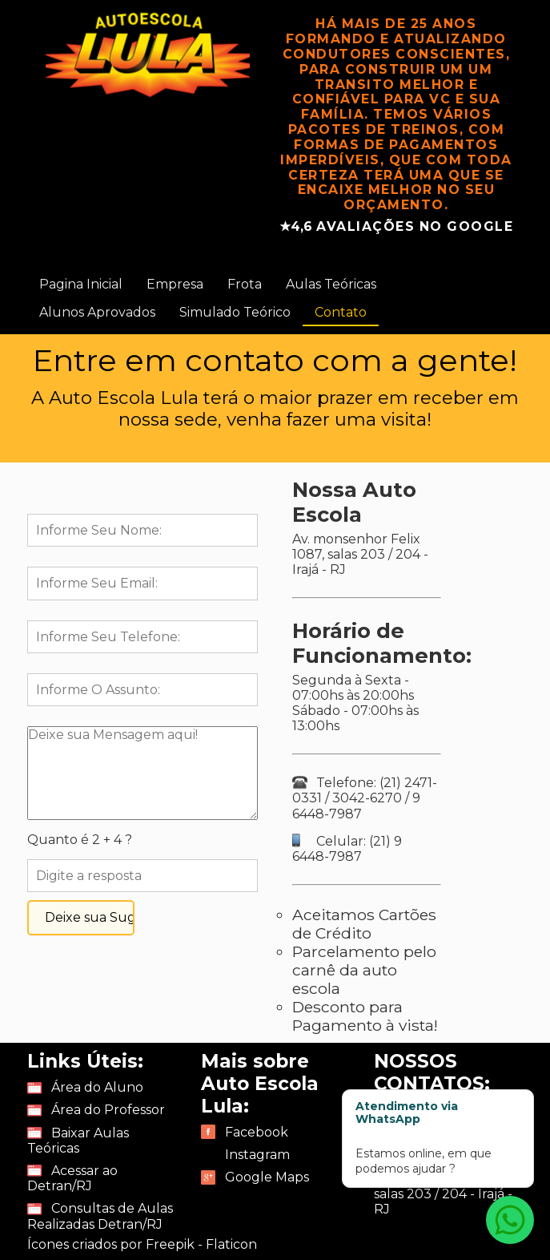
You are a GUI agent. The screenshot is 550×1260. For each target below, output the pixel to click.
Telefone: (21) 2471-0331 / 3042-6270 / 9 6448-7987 (364, 798)
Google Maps (267, 1177)
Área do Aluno (97, 1087)
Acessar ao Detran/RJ (72, 1178)
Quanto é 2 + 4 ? (79, 839)
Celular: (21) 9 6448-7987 (347, 849)
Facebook (256, 1132)
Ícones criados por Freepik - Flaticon (142, 1244)
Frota (244, 284)
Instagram (257, 1154)
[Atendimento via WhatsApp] (510, 1220)
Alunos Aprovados (97, 312)
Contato (341, 312)
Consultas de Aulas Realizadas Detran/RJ (100, 1216)
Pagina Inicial (80, 284)
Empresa (175, 284)
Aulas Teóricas (331, 284)
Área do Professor (108, 1109)
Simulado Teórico (235, 312)
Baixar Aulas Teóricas (78, 1140)
